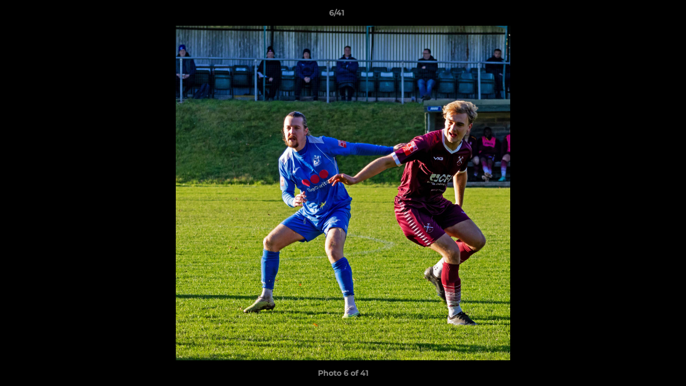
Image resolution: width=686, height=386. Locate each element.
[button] (641, 15)
